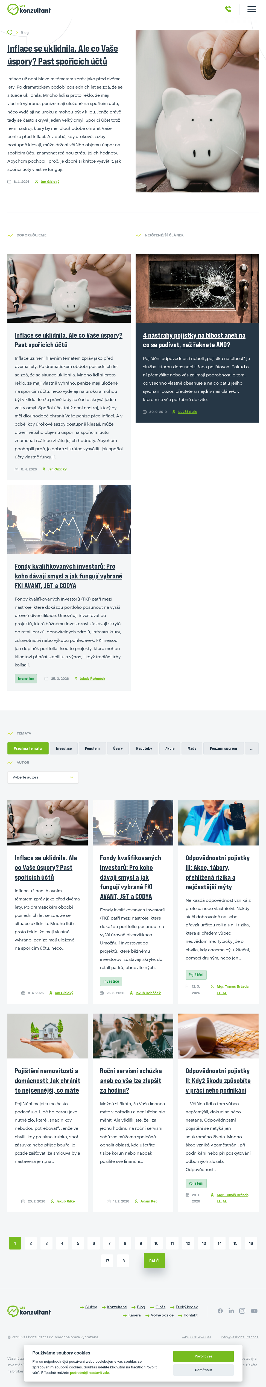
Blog (141, 1306)
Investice (26, 678)
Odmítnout (203, 1370)
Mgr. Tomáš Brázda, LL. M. (233, 989)
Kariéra (134, 1315)
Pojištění (92, 748)
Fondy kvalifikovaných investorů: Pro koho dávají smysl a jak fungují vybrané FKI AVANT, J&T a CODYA (68, 576)
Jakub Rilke (66, 1201)
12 (188, 1243)
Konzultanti (117, 1306)
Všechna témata (28, 748)
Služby (91, 1306)
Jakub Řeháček (92, 679)
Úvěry (118, 748)
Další (154, 1260)
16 (251, 1243)
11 (172, 1243)
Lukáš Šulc (188, 413)
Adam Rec (149, 1201)
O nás (160, 1306)
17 (107, 1260)
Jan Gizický (50, 182)
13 (204, 1243)
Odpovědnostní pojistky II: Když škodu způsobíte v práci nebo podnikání (218, 1080)
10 (156, 1243)
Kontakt (191, 1315)
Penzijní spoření (223, 748)
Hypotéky (144, 748)
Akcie (169, 748)
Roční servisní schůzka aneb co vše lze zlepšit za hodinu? (131, 1080)
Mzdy (192, 748)
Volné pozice (162, 1315)
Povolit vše (203, 1356)
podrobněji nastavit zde (89, 1372)
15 (235, 1243)
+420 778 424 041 (196, 1337)
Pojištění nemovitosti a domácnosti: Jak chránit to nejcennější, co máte (47, 1080)
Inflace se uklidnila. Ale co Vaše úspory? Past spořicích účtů (46, 867)
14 (220, 1243)
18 (123, 1260)
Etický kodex (187, 1306)
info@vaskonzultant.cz (240, 1337)
